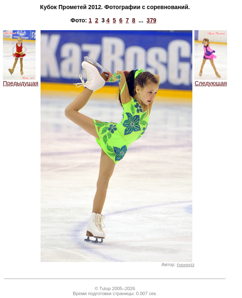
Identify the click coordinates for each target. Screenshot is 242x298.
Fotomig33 (185, 265)
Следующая (210, 80)
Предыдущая (20, 80)
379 (151, 20)
